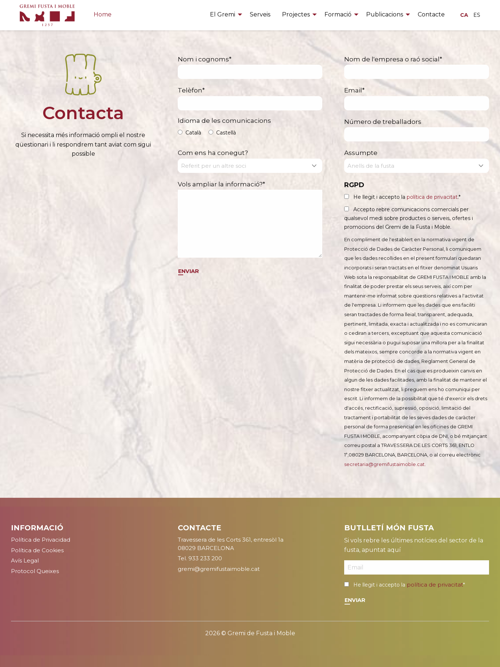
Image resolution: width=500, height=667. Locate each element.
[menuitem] (224, 15)
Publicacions (384, 14)
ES (476, 15)
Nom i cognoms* (250, 67)
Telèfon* (250, 98)
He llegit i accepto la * (409, 584)
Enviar (188, 271)
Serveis (260, 14)
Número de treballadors (416, 130)
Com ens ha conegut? (250, 161)
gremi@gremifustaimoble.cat (219, 568)
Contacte (431, 14)
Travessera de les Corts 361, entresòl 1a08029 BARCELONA (230, 544)
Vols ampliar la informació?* (250, 219)
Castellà (226, 132)
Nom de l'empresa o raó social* (416, 67)
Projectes (296, 14)
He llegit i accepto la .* (406, 197)
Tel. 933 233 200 (200, 558)
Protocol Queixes (35, 571)
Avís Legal (25, 560)
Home (103, 14)
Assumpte (416, 161)
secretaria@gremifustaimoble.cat (384, 464)
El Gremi (222, 14)
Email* (416, 98)
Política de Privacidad (40, 539)
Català (193, 132)
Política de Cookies (37, 550)
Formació (337, 14)
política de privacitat (432, 197)
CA (464, 15)
